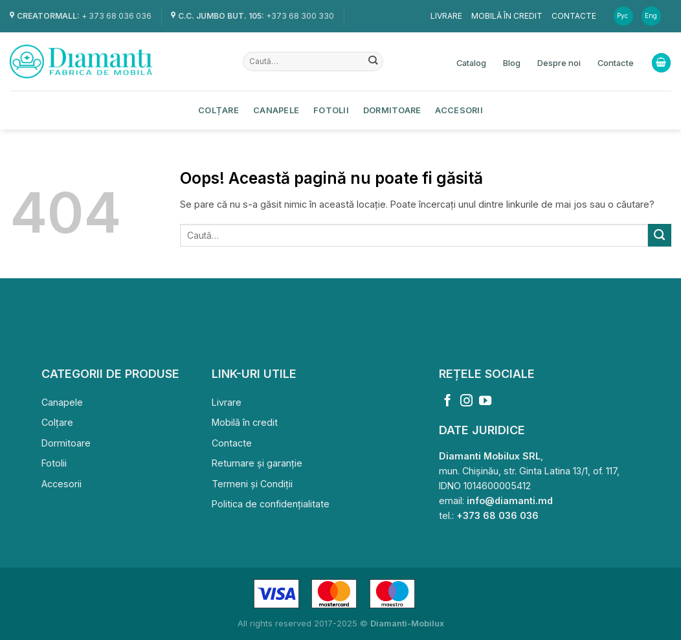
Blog (511, 63)
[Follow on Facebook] (447, 401)
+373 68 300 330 (300, 16)
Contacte (574, 16)
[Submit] (373, 61)
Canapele (276, 110)
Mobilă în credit (506, 16)
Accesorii (458, 110)
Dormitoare (392, 110)
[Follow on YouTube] (485, 401)
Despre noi (559, 63)
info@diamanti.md (510, 500)
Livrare (446, 16)
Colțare (218, 110)
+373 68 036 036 (497, 515)
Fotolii (331, 110)
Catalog (471, 63)
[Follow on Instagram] (466, 401)
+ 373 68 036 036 (116, 16)
